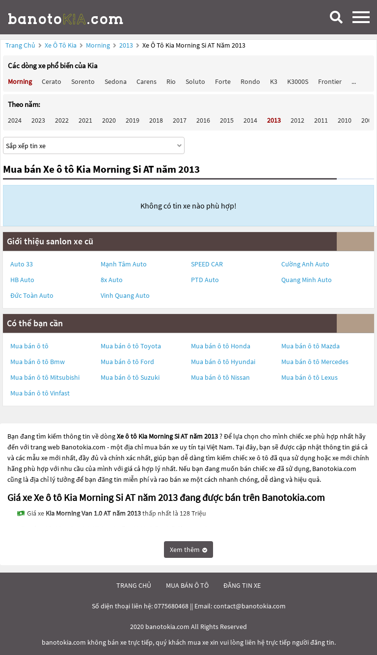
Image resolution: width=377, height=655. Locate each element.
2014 (250, 120)
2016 (203, 120)
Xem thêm (188, 549)
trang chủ (133, 585)
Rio (171, 81)
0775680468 (171, 606)
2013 (127, 45)
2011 (321, 120)
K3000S (297, 81)
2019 (132, 120)
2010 (344, 120)
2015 (227, 120)
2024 (15, 120)
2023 (38, 120)
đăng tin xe (242, 585)
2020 (109, 120)
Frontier (330, 81)
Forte (223, 81)
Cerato (51, 81)
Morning (98, 45)
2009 (368, 120)
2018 (156, 120)
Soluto (195, 81)
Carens (146, 81)
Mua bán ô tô (29, 345)
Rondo (250, 81)
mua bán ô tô (187, 585)
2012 (297, 120)
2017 (180, 120)
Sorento (83, 81)
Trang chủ (20, 45)
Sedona (116, 81)
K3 (273, 81)
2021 (85, 120)
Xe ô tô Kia (61, 45)
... (353, 81)
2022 (62, 120)
